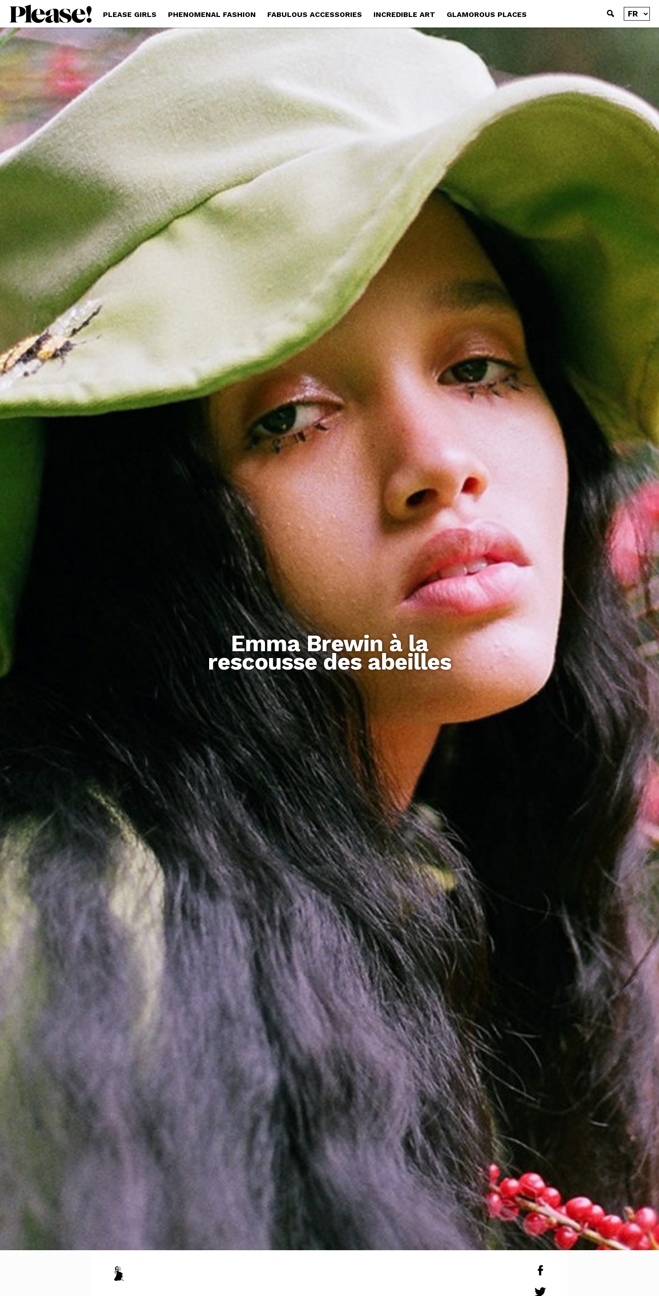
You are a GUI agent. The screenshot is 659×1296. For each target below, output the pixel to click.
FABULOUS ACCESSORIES (314, 14)
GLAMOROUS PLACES (487, 14)
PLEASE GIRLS (130, 14)
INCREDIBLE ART (404, 14)
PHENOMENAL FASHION (212, 14)
